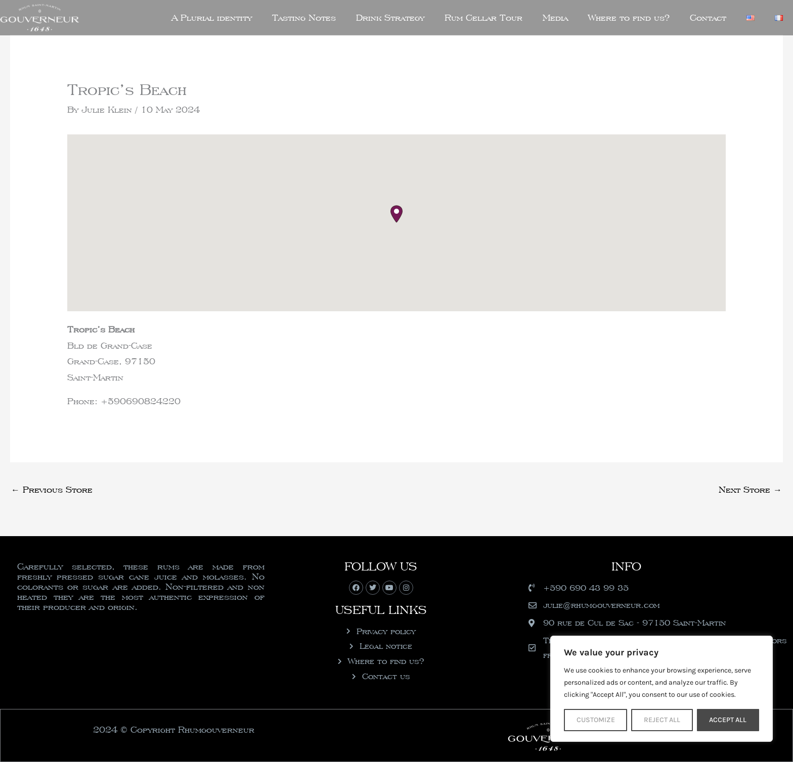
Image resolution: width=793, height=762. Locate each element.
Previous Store (52, 489)
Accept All (727, 720)
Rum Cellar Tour (483, 17)
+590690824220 (141, 401)
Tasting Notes (304, 17)
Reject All (662, 720)
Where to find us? (629, 17)
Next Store (750, 489)
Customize (596, 720)
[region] (661, 689)
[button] (396, 214)
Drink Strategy (390, 17)
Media (555, 17)
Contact (708, 17)
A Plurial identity (211, 17)
